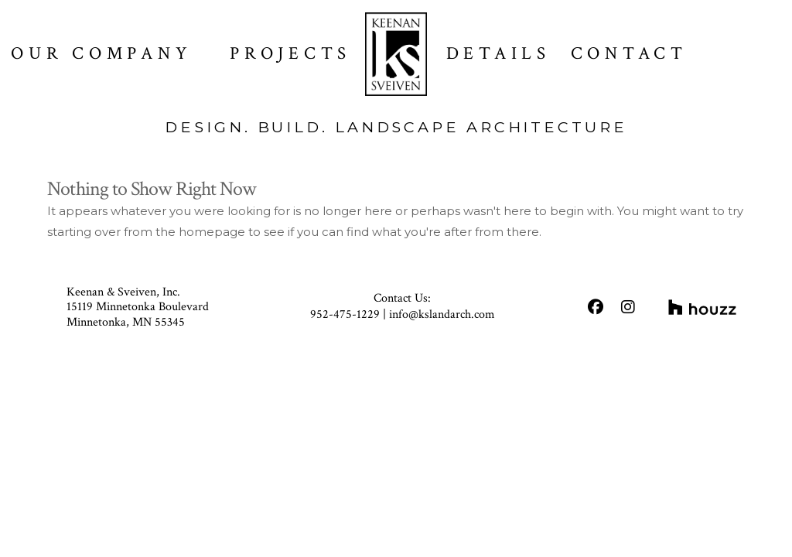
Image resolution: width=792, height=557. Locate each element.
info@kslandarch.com (442, 314)
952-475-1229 (345, 314)
